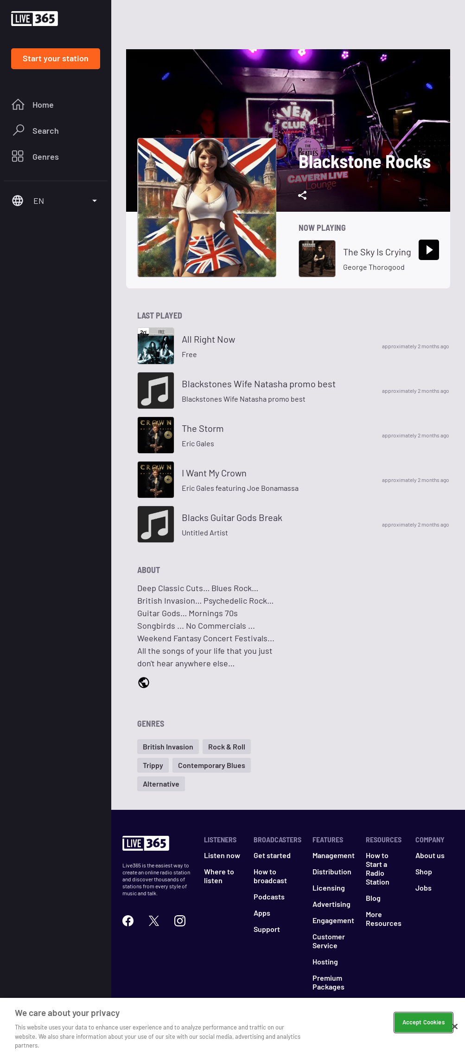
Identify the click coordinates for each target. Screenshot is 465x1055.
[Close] (455, 1031)
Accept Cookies (423, 1027)
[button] (168, 746)
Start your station (56, 58)
